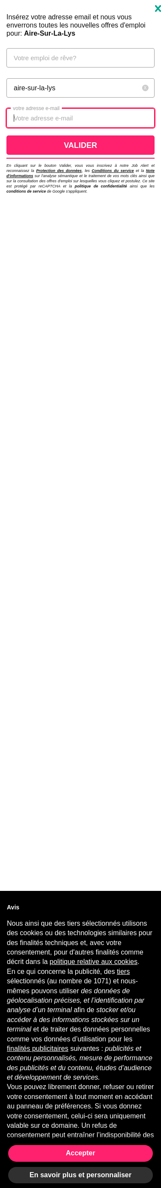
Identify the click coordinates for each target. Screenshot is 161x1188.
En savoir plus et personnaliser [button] (80, 1175)
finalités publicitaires (37, 1048)
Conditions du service (113, 171)
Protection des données (59, 171)
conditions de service (26, 191)
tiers (123, 971)
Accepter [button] (80, 1153)
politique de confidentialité (101, 186)
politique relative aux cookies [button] (94, 961)
